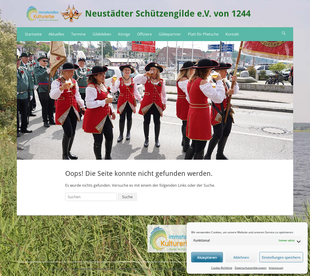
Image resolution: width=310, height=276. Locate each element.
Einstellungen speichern (281, 257)
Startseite (33, 34)
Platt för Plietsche (203, 34)
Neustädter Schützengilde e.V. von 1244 (168, 14)
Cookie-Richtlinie (221, 268)
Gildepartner (170, 34)
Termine (78, 34)
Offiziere (144, 34)
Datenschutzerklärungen (250, 268)
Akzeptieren (207, 257)
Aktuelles (56, 34)
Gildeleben (102, 34)
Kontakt (232, 34)
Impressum (276, 268)
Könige (124, 34)
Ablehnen (241, 257)
